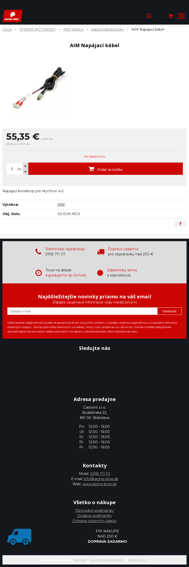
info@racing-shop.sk (101, 479)
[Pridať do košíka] (105, 169)
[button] (148, 16)
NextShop (80, 560)
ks (19, 169)
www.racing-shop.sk (99, 484)
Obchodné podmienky (94, 510)
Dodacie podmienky (94, 515)
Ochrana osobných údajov (94, 521)
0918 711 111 (100, 473)
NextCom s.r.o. (137, 560)
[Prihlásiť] (160, 16)
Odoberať (169, 311)
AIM (61, 204)
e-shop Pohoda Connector (107, 560)
